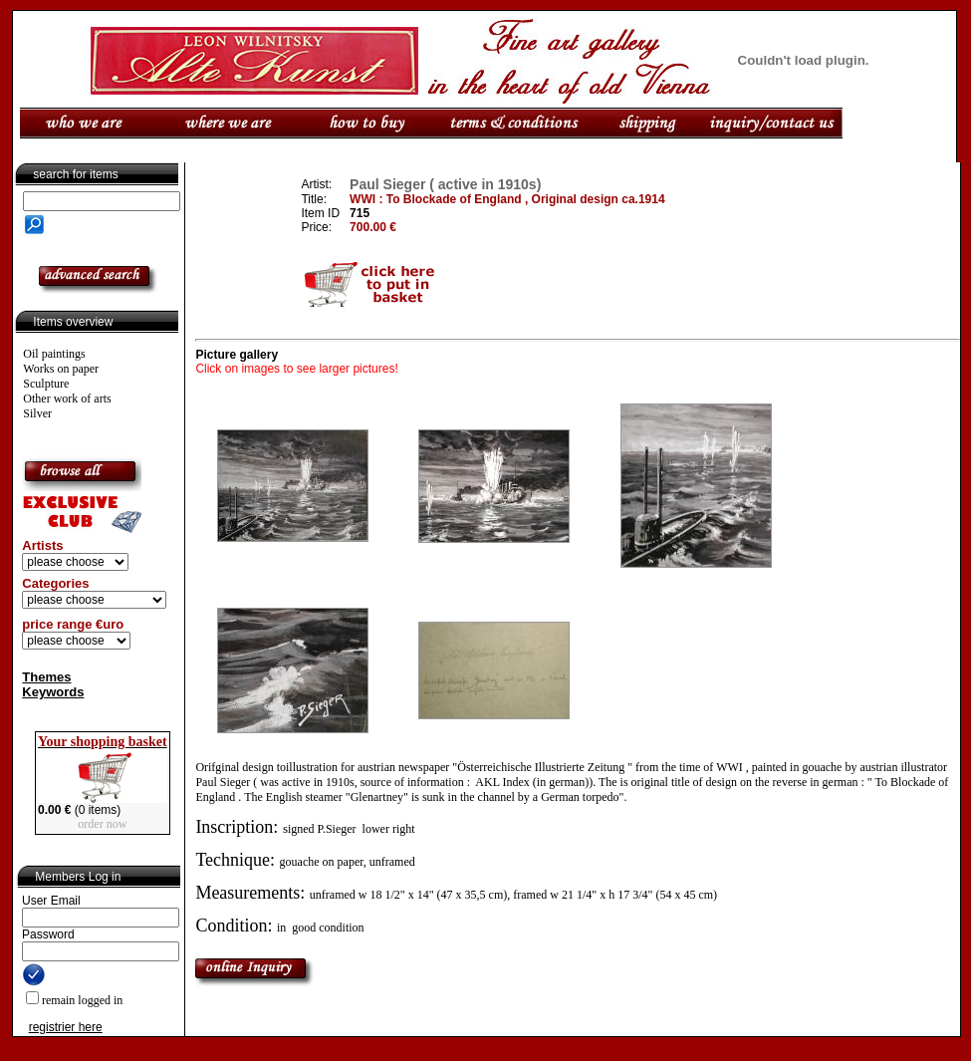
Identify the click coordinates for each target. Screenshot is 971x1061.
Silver (37, 413)
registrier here (66, 1027)
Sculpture (46, 384)
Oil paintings (54, 354)
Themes (46, 676)
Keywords (53, 691)
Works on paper (61, 369)
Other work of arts (67, 398)
